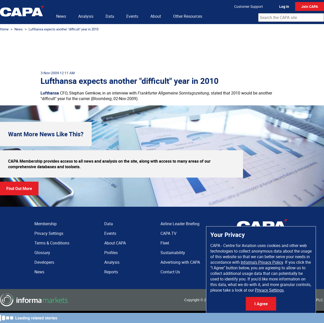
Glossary (42, 252)
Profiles (111, 252)
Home (4, 29)
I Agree (261, 304)
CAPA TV (168, 233)
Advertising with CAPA (180, 262)
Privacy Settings (269, 290)
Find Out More (19, 188)
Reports (111, 272)
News (61, 16)
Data (110, 16)
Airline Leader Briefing (179, 223)
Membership (45, 223)
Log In (284, 6)
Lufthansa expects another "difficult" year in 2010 (63, 29)
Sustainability (172, 252)
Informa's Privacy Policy (262, 262)
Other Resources (187, 16)
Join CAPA (309, 6)
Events (132, 16)
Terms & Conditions (51, 243)
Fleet (164, 243)
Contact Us (170, 272)
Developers (44, 262)
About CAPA (115, 243)
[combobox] (291, 17)
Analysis (85, 16)
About (155, 16)
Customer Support (248, 6)
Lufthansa (49, 93)
